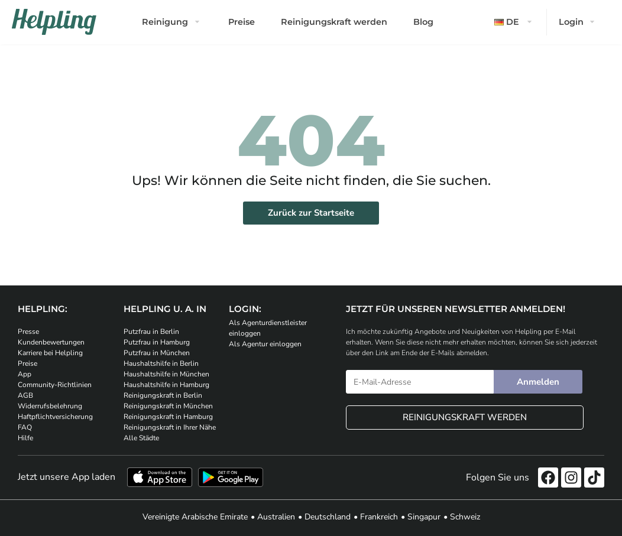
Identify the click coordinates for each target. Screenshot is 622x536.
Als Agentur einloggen (265, 344)
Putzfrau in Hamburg (157, 342)
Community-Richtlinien (55, 384)
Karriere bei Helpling (50, 353)
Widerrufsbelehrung (50, 406)
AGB (25, 395)
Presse (28, 331)
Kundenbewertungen (51, 342)
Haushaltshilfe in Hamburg (166, 384)
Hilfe (25, 438)
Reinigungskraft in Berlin (163, 395)
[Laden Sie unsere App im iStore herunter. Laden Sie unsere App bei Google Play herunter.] (230, 477)
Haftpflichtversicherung (55, 416)
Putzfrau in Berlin (151, 331)
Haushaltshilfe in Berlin (161, 363)
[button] (514, 22)
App (24, 374)
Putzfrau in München (157, 353)
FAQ (25, 427)
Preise (241, 22)
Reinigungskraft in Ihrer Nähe (170, 427)
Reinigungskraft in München (168, 406)
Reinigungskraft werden (334, 22)
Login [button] (571, 22)
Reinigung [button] (165, 22)
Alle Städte (141, 438)
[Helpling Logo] (54, 21)
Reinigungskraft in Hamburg (168, 416)
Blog (423, 22)
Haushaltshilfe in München (166, 374)
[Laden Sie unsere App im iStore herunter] (159, 477)
